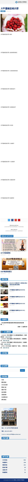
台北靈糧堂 (7, 332)
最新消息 (4, 279)
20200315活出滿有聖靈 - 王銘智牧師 (14, 231)
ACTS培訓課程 (5, 253)
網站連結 (3, 399)
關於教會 (3, 382)
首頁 (2, 380)
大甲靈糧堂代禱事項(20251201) (17, 310)
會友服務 (3, 392)
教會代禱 (14, 467)
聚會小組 (3, 387)
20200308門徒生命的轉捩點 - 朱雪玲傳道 (14, 226)
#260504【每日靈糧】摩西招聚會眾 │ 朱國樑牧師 (14, 339)
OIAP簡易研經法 (6, 272)
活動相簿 (3, 394)
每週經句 (14, 462)
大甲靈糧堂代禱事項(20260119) (17, 296)
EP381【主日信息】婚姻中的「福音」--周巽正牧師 (14, 347)
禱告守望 (3, 389)
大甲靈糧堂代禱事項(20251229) (17, 303)
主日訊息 (14, 460)
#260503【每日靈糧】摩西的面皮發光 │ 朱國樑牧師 (14, 343)
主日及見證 (4, 384)
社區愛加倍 (4, 397)
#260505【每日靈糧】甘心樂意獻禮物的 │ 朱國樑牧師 (14, 336)
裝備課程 (3, 11)
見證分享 (14, 470)
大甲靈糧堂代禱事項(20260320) (17, 290)
